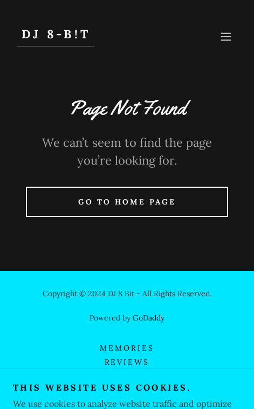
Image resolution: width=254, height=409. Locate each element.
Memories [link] (127, 348)
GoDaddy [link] (148, 318)
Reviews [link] (127, 362)
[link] (55, 35)
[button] (226, 36)
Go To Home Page (127, 202)
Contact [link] (127, 376)
